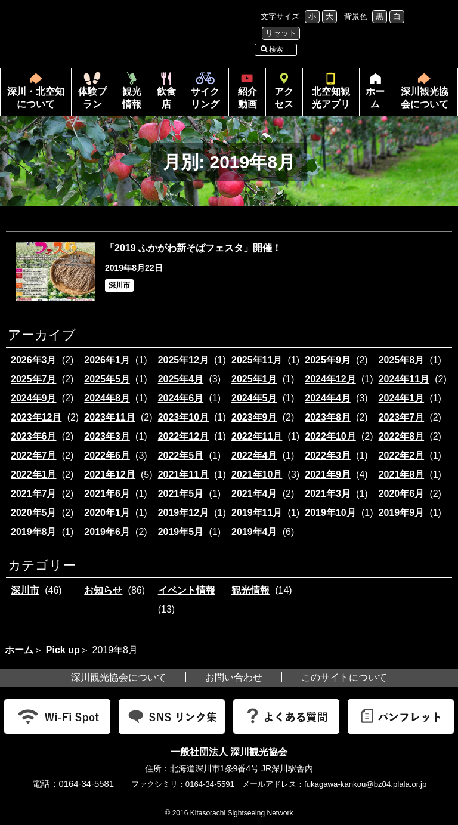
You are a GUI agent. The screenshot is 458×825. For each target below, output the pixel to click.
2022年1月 (34, 474)
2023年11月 (109, 417)
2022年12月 (183, 436)
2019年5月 (181, 532)
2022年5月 (181, 455)
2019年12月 (183, 513)
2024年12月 (330, 379)
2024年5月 (254, 398)
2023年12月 (36, 417)
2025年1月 (254, 379)
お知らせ (103, 590)
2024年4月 (328, 398)
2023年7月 (402, 417)
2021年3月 (328, 494)
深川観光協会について (424, 97)
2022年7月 (34, 455)
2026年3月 (34, 360)
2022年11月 (256, 436)
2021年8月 (402, 474)
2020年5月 (34, 513)
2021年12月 (109, 474)
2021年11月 (183, 474)
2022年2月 (402, 455)
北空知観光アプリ (331, 97)
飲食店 (166, 97)
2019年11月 (256, 513)
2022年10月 (330, 436)
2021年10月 (256, 474)
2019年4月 (254, 532)
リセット (280, 33)
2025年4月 (181, 379)
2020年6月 (402, 494)
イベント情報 (186, 590)
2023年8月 (328, 417)
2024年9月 (34, 398)
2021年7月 (34, 494)
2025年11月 (256, 360)
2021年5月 (181, 494)
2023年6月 (34, 436)
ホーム (372, 101)
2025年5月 (107, 379)
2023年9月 (254, 417)
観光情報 (131, 97)
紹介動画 (247, 97)
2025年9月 (328, 360)
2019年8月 (34, 532)
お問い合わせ (233, 677)
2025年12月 (183, 360)
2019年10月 (330, 513)
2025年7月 (34, 379)
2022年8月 (402, 436)
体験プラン (92, 97)
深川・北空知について (35, 97)
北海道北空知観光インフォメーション (127, 26)
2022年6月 (107, 455)
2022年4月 (254, 455)
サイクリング (205, 97)
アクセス (283, 97)
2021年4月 (254, 494)
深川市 (25, 590)
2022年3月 (328, 455)
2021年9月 (328, 474)
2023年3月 (107, 436)
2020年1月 (107, 513)
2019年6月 (107, 532)
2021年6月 (107, 494)
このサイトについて (344, 677)
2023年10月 (183, 417)
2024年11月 (404, 379)
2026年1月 (107, 360)
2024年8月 (107, 398)
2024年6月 (181, 398)
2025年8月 (402, 360)
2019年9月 (402, 513)
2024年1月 (402, 398)
